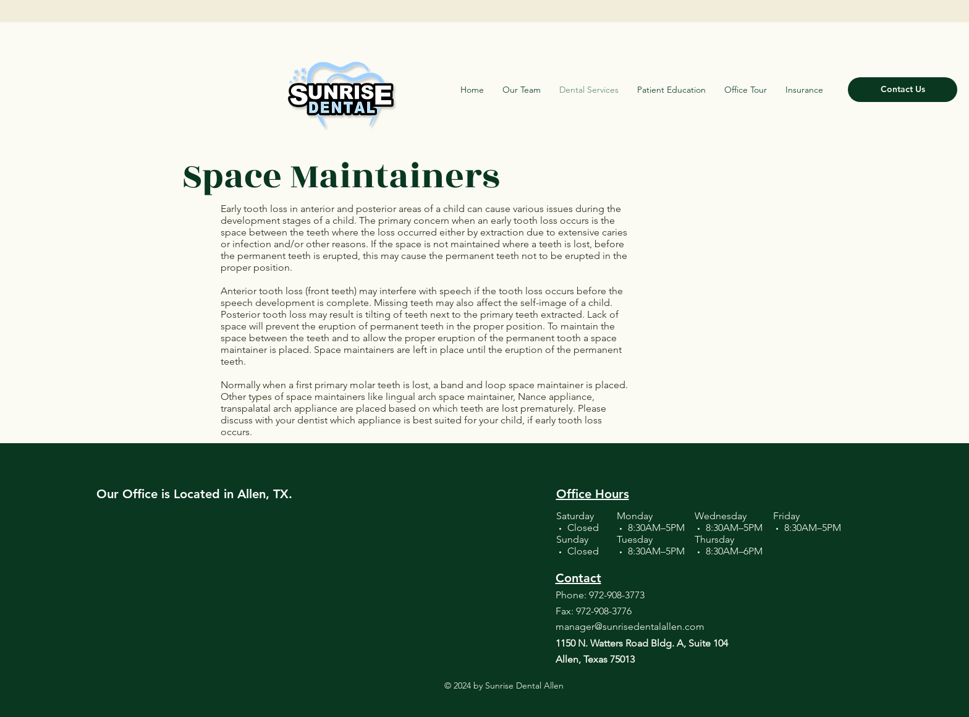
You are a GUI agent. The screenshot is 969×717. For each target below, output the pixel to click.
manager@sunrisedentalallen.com (630, 626)
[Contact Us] (902, 89)
